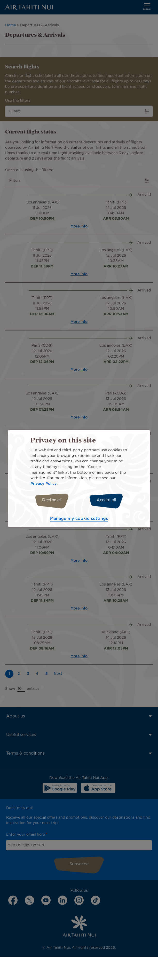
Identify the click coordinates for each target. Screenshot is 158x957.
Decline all (51, 500)
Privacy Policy (43, 483)
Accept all (106, 500)
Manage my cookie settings (79, 519)
